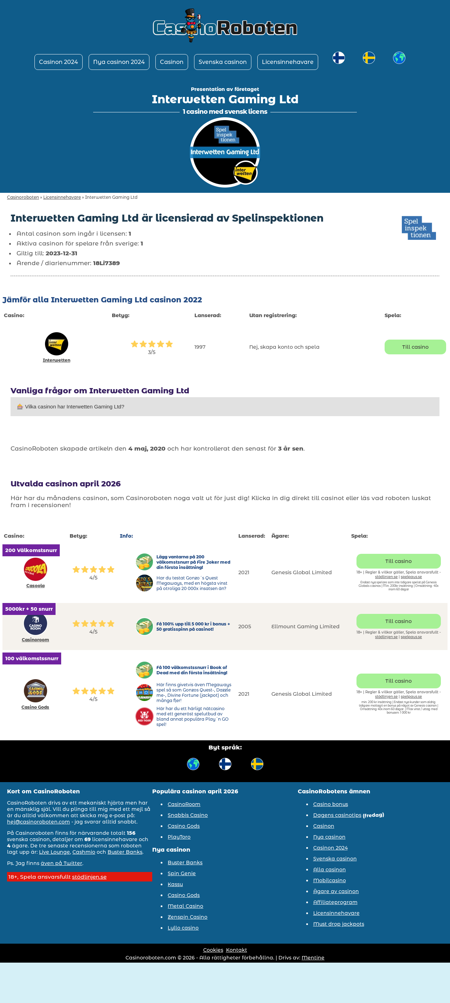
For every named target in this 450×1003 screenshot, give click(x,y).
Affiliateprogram (335, 902)
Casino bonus (330, 804)
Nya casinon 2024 (119, 62)
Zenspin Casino (187, 917)
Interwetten (56, 360)
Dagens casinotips (337, 815)
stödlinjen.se (386, 577)
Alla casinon (329, 869)
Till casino (415, 347)
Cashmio (83, 852)
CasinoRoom (184, 804)
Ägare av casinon (336, 891)
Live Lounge (54, 852)
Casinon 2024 (58, 62)
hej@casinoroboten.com (38, 822)
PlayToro (179, 837)
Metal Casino (185, 906)
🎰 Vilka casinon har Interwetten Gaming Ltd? (70, 406)
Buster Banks (125, 852)
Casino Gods (35, 707)
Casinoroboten (23, 197)
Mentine (313, 958)
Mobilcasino (329, 880)
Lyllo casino (183, 928)
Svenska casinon (223, 62)
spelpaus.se (411, 577)
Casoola (35, 585)
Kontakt (236, 950)
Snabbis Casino (188, 815)
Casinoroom (35, 639)
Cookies (213, 950)
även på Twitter (61, 863)
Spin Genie (182, 873)
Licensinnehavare (288, 62)
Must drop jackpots (338, 924)
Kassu (175, 884)
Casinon (172, 62)
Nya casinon (329, 837)
